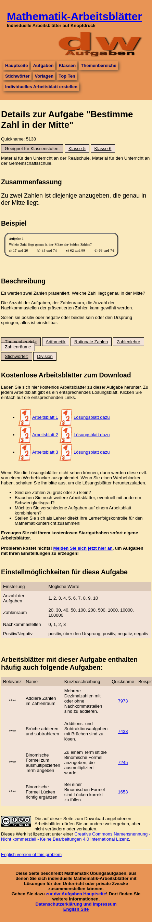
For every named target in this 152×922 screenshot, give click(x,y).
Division (45, 356)
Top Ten (67, 76)
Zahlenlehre (128, 341)
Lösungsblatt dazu (92, 417)
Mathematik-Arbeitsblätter (74, 16)
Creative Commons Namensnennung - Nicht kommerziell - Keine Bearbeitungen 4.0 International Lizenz (75, 836)
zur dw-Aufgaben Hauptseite (76, 893)
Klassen (67, 65)
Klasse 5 (77, 148)
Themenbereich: (21, 341)
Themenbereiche (98, 65)
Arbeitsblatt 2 (45, 434)
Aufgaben (43, 65)
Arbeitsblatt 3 (45, 452)
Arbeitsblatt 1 (45, 417)
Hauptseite (16, 65)
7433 (123, 731)
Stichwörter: (16, 356)
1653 (123, 791)
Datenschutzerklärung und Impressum (76, 904)
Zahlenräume (18, 346)
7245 (123, 762)
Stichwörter (17, 76)
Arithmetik (56, 341)
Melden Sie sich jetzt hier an (82, 548)
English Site (76, 909)
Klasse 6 (103, 148)
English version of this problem (31, 854)
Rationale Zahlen (91, 341)
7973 (123, 701)
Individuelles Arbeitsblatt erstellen (41, 86)
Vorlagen (44, 76)
